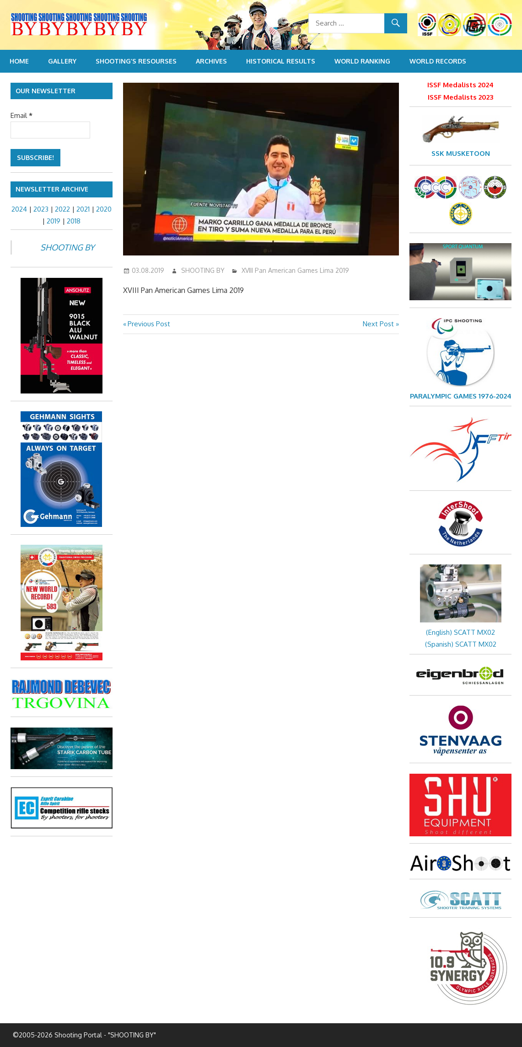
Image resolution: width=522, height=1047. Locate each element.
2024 (19, 209)
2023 (40, 209)
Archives (211, 61)
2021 (83, 209)
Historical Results (280, 61)
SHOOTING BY (203, 270)
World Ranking (362, 61)
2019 (53, 221)
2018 (74, 221)
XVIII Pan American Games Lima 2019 (295, 270)
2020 (104, 209)
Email (21, 115)
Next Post (378, 323)
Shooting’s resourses (136, 61)
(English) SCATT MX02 (460, 632)
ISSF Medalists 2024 (460, 84)
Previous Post (148, 323)
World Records (437, 61)
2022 (62, 209)
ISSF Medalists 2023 (460, 97)
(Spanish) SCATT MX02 (460, 644)
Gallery (62, 61)
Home (19, 61)
